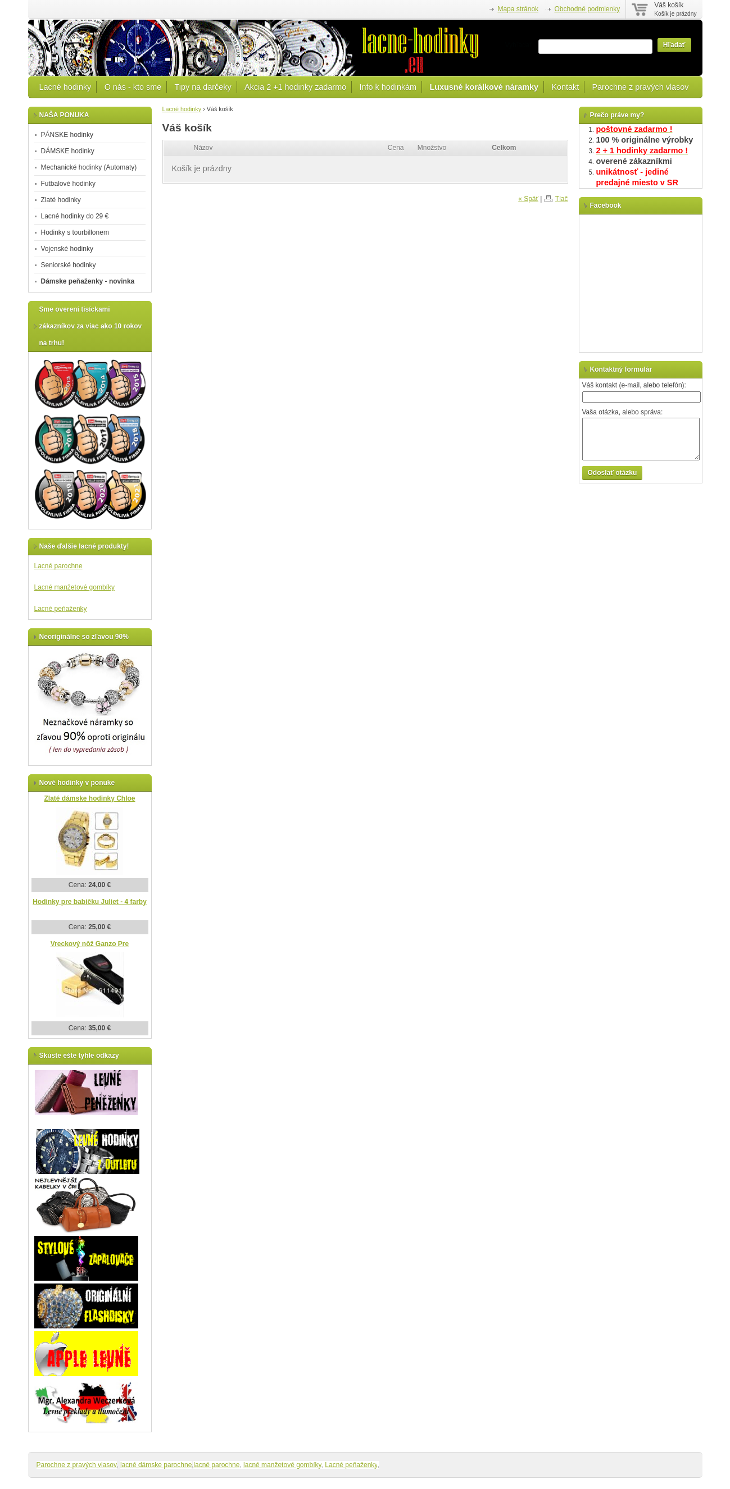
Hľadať (674, 45)
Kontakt (565, 87)
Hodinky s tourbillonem (75, 232)
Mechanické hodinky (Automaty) (89, 167)
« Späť (528, 199)
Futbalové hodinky (68, 184)
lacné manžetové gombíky (282, 1465)
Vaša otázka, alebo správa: (622, 412)
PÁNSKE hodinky (67, 135)
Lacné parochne (58, 566)
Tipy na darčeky (203, 87)
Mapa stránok (517, 9)
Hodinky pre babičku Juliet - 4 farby (90, 902)
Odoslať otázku (612, 473)
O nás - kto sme (133, 87)
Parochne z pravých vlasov (640, 87)
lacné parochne (216, 1465)
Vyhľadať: (519, 45)
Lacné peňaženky (60, 609)
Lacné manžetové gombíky (74, 587)
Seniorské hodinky (68, 265)
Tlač (561, 199)
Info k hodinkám (388, 87)
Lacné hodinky (65, 87)
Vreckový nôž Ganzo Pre (90, 944)
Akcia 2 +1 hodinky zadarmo (295, 87)
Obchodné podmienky (587, 9)
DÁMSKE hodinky (67, 151)
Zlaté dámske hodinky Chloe (89, 798)
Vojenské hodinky (67, 249)
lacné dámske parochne (156, 1465)
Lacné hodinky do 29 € (75, 216)
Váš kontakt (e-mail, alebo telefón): (634, 385)
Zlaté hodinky (61, 200)
